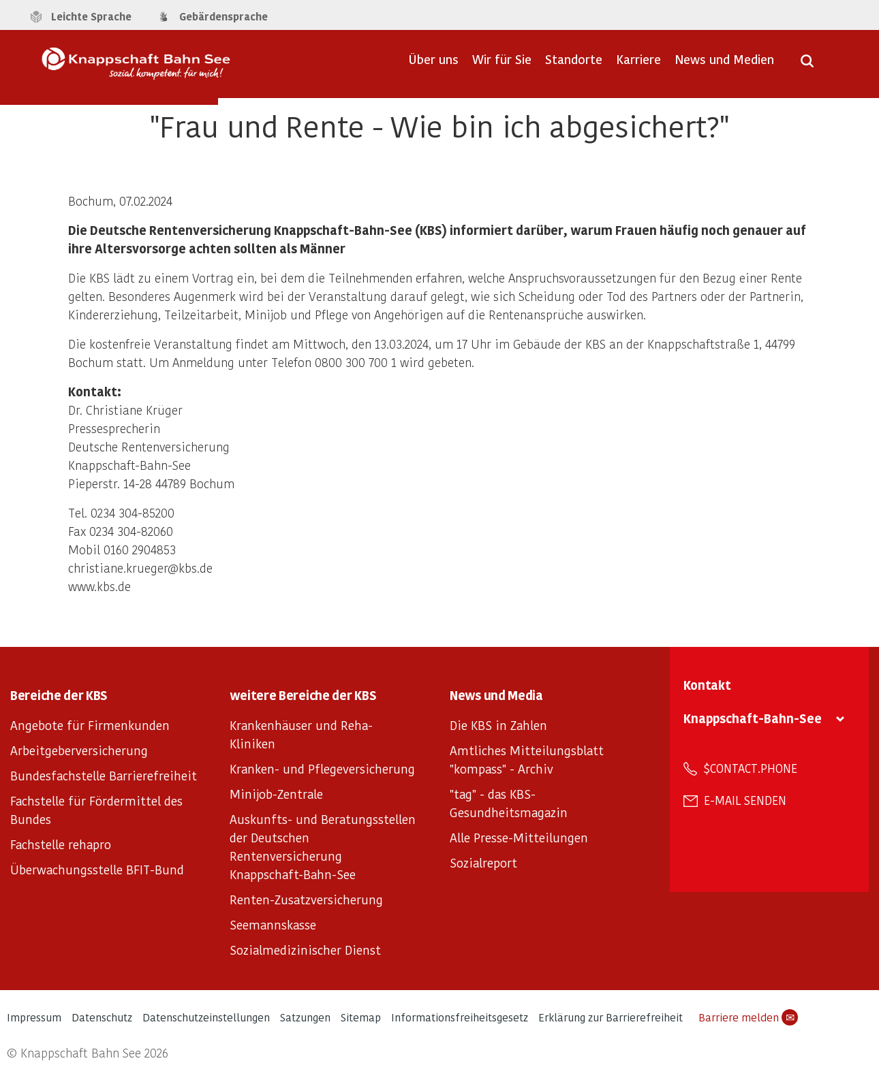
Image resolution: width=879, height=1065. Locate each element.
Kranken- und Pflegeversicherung (322, 768)
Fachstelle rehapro (60, 844)
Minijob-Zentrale (276, 793)
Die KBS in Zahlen (498, 725)
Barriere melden (748, 1017)
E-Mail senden (745, 800)
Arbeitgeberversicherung (79, 750)
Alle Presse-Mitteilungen (519, 837)
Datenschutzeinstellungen (206, 1017)
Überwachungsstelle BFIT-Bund (97, 869)
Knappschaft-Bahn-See (752, 718)
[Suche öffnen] (807, 65)
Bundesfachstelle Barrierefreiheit (103, 775)
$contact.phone (750, 768)
